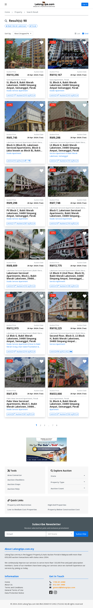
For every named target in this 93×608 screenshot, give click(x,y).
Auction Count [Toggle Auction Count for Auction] (68, 488)
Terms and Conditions (14, 587)
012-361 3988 (59, 584)
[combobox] (60, 534)
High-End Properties (57, 505)
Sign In (84, 4)
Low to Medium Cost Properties (22, 509)
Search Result (32, 12)
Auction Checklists (16, 480)
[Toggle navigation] (6, 4)
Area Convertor (15, 475)
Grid (85, 33)
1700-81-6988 (59, 582)
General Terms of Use (14, 590)
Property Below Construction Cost (64, 509)
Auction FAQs (14, 489)
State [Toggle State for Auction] (68, 476)
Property (18, 12)
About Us (8, 584)
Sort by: (8, 33)
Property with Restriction (19, 505)
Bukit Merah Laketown (16, 26)
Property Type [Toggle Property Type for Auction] (68, 482)
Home (7, 12)
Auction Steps (14, 484)
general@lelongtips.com (64, 587)
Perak (33, 26)
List (77, 33)
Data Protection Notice (14, 593)
